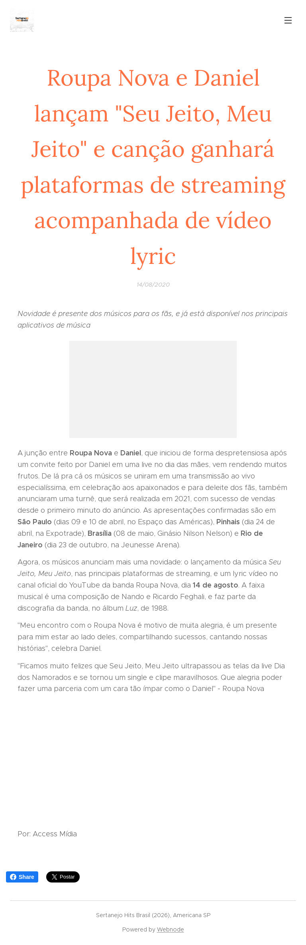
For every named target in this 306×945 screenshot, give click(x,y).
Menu (288, 20)
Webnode (170, 929)
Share (22, 877)
